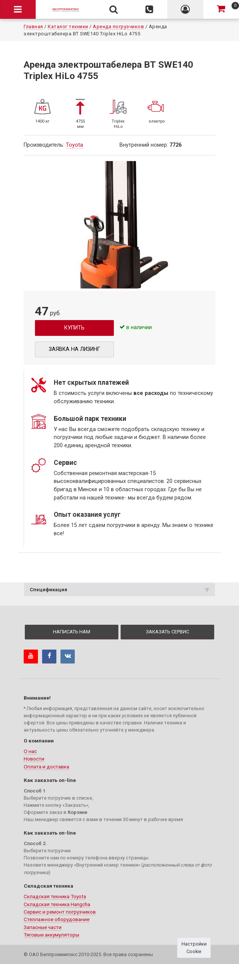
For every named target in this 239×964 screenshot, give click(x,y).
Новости (34, 759)
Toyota (74, 145)
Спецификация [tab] (119, 589)
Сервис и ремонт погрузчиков (60, 912)
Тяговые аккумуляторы (51, 935)
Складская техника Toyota (55, 896)
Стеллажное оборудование (56, 919)
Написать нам (71, 632)
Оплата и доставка (46, 767)
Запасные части (43, 927)
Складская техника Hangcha (57, 904)
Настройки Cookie (194, 947)
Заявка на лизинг (74, 349)
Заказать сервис (167, 632)
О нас (30, 751)
